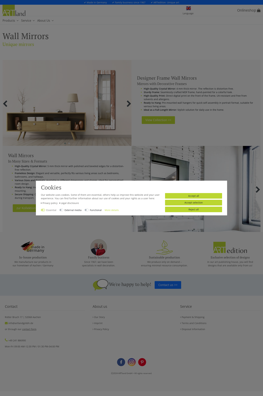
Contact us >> (167, 285)
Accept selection (194, 202)
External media (73, 210)
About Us (43, 20)
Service (26, 20)
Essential (51, 210)
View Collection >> (158, 120)
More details (112, 210)
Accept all (193, 195)
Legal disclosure (69, 203)
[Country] (188, 8)
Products (9, 20)
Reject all (194, 209)
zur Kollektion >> (28, 208)
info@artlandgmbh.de (20, 323)
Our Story (99, 317)
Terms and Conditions (193, 323)
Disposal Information (192, 329)
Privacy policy (49, 203)
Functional (96, 210)
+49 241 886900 (17, 340)
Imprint (97, 323)
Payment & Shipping (192, 317)
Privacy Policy (101, 329)
